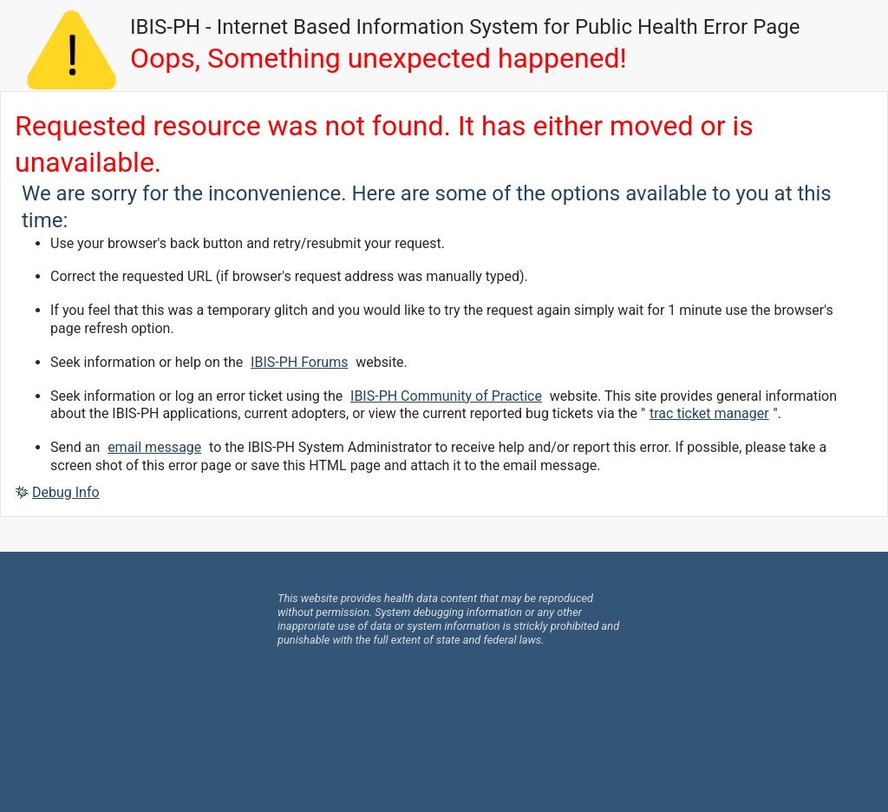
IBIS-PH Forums (299, 362)
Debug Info (66, 492)
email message (154, 447)
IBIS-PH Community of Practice (446, 396)
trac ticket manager (709, 413)
